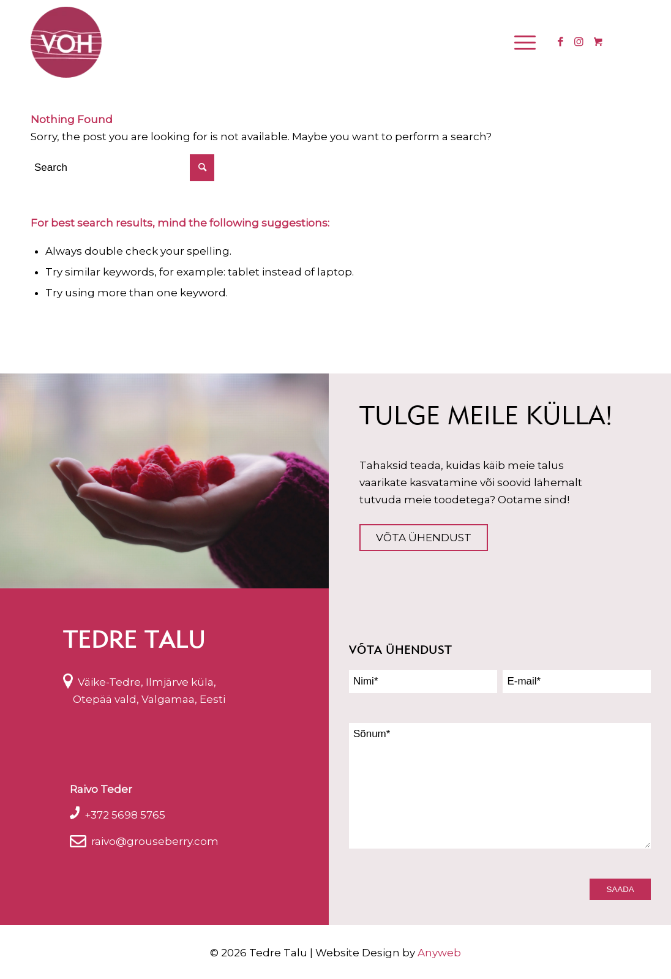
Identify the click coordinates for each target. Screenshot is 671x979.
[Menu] (523, 42)
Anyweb (439, 953)
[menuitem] (527, 42)
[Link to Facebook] (560, 41)
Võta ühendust (423, 537)
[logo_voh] (66, 42)
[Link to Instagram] (578, 41)
